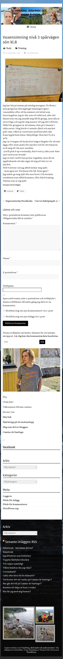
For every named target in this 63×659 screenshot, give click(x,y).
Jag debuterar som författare (17, 555)
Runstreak (8, 552)
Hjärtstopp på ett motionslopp (18, 422)
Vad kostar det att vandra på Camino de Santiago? (27, 579)
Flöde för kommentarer (15, 504)
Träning (22, 48)
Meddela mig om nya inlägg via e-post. (25, 316)
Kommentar (10, 223)
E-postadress (10, 272)
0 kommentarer (31, 53)
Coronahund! (9, 571)
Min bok (7, 417)
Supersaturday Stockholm (17, 201)
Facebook (9, 447)
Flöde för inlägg (11, 500)
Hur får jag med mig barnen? (17, 591)
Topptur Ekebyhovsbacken (16, 559)
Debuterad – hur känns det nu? (18, 548)
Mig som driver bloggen (15, 427)
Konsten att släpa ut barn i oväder (19, 587)
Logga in (7, 496)
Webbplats (8, 286)
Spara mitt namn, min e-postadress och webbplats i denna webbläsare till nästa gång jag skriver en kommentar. (29, 302)
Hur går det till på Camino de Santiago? (22, 583)
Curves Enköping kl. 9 (47, 201)
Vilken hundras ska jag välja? (17, 567)
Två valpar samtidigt (13, 563)
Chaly (8, 48)
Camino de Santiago (13, 432)
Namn (7, 258)
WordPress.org (11, 508)
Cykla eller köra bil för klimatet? (19, 575)
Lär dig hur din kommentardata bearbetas (36, 336)
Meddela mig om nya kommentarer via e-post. (29, 310)
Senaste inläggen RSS (21, 542)
